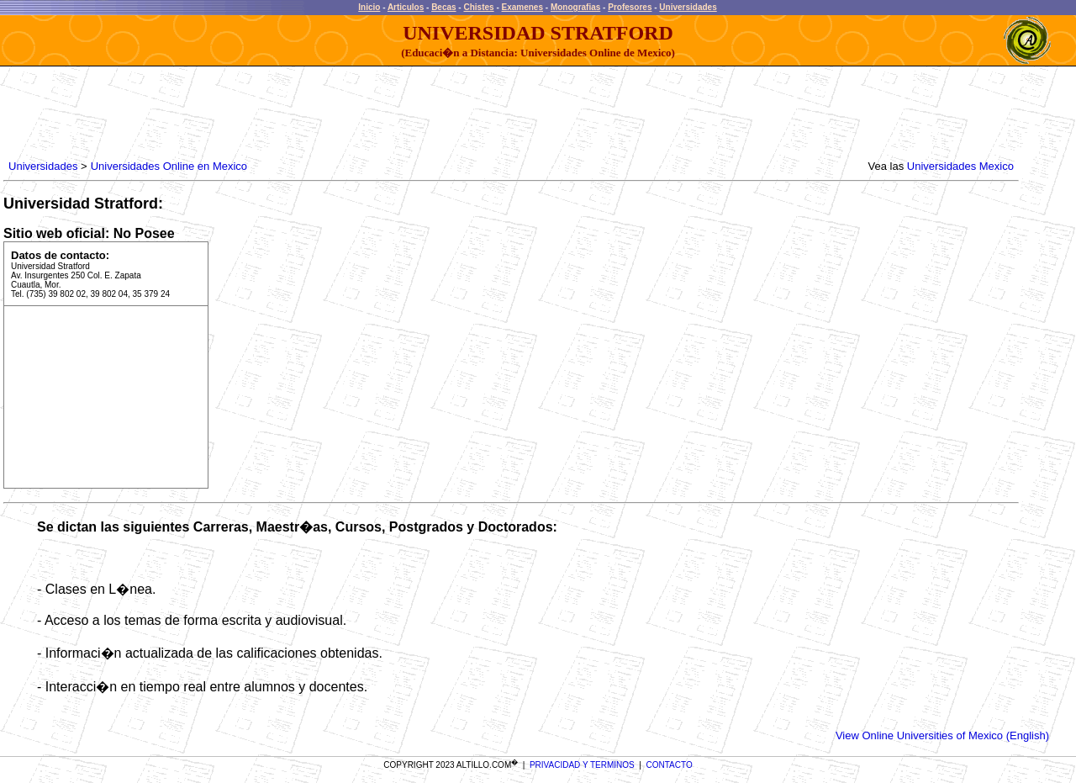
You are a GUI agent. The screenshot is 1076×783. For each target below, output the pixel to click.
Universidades (687, 7)
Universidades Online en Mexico (169, 166)
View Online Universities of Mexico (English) (942, 735)
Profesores (629, 7)
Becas (443, 7)
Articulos (406, 7)
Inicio (369, 7)
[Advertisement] (311, 113)
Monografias (575, 7)
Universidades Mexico (960, 166)
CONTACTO (669, 765)
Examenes (522, 7)
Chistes (478, 7)
